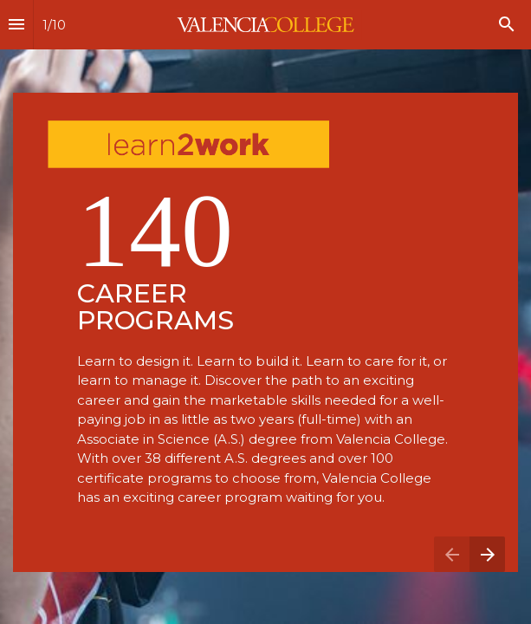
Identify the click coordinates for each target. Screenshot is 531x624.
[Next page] (487, 554)
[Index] (16, 24)
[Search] (506, 24)
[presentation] (265, 312)
